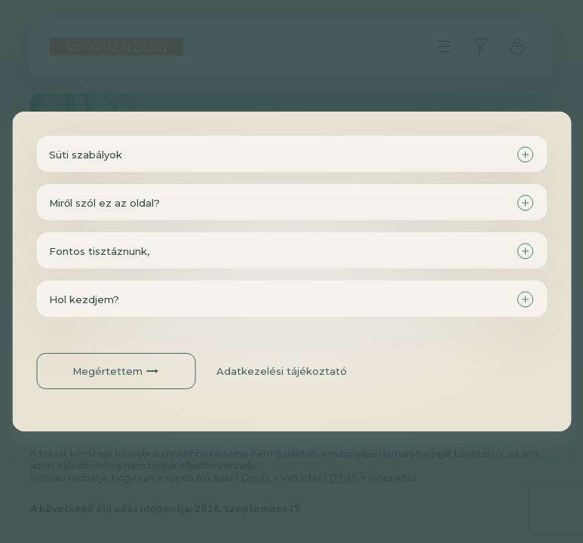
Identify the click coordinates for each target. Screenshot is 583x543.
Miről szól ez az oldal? (104, 203)
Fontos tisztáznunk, (99, 251)
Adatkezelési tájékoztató (281, 371)
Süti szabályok (85, 155)
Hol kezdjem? (84, 299)
